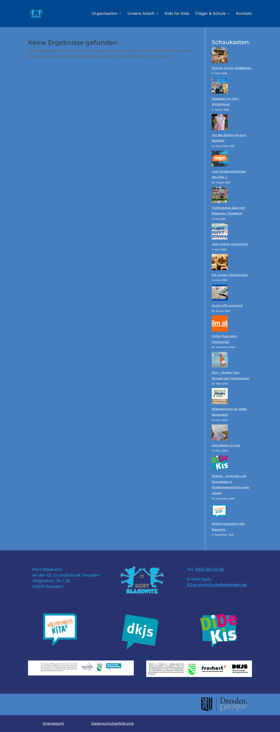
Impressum (53, 723)
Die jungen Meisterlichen (230, 274)
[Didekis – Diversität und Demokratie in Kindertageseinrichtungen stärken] (220, 464)
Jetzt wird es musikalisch (230, 244)
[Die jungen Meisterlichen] (220, 263)
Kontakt (244, 14)
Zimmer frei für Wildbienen (232, 68)
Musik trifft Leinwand (227, 305)
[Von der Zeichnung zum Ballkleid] (220, 123)
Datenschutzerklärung (112, 723)
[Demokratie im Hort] (220, 433)
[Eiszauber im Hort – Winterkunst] (220, 87)
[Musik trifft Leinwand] (220, 294)
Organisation (104, 14)
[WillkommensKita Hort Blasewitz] (220, 512)
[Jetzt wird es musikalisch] (220, 232)
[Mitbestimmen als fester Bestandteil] (220, 397)
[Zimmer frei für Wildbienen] (220, 56)
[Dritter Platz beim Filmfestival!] (220, 324)
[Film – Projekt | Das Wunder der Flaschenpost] (220, 361)
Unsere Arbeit (141, 14)
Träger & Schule (210, 14)
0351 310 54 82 (209, 569)
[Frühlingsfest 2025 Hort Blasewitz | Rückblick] (220, 196)
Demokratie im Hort (226, 445)
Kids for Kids (177, 14)
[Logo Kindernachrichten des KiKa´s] (220, 160)
